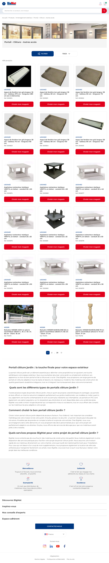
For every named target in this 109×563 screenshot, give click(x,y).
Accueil (4, 18)
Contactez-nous (54, 526)
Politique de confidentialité (56, 559)
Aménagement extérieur (24, 18)
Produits (11, 18)
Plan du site (70, 559)
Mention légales (40, 559)
